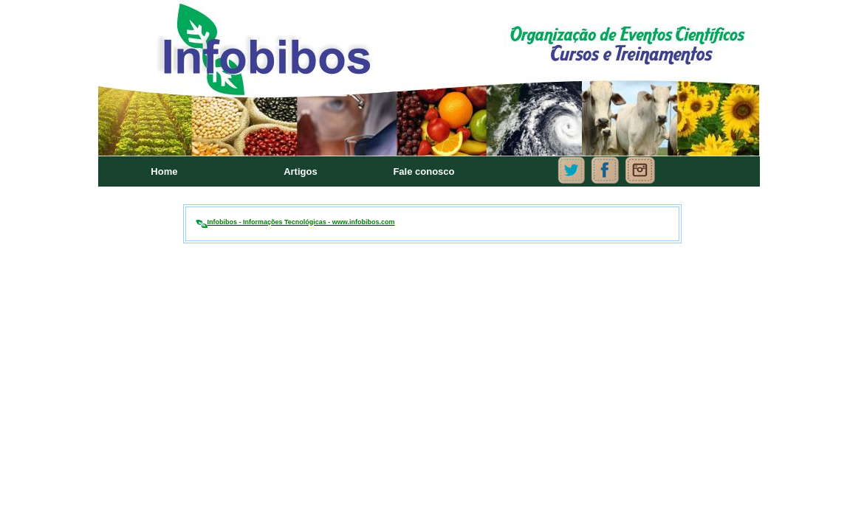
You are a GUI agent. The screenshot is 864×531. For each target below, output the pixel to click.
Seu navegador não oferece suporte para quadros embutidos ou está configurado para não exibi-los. (432, 95)
